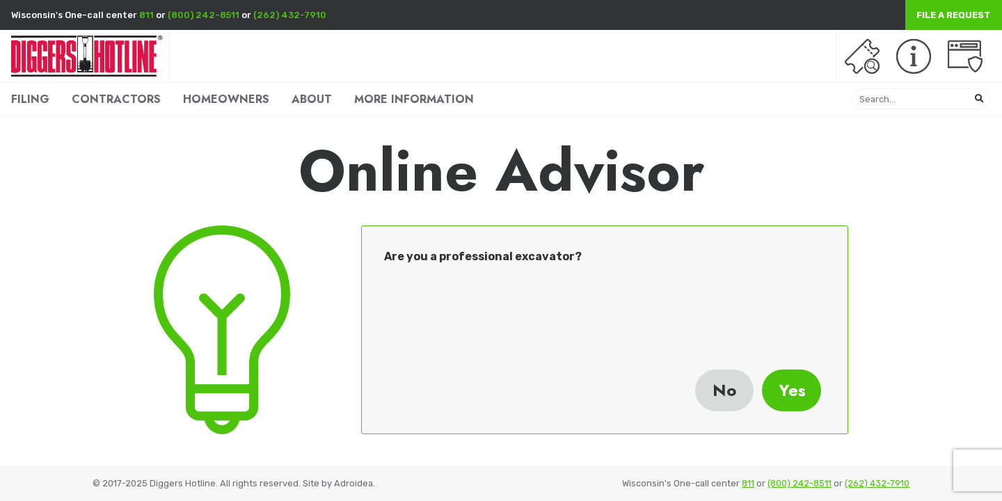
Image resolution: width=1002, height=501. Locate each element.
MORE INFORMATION (414, 99)
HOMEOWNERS (226, 99)
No (724, 390)
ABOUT (312, 99)
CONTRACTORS (116, 99)
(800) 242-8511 (203, 15)
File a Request (953, 15)
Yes (792, 390)
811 (146, 15)
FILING (30, 99)
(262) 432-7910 (289, 15)
